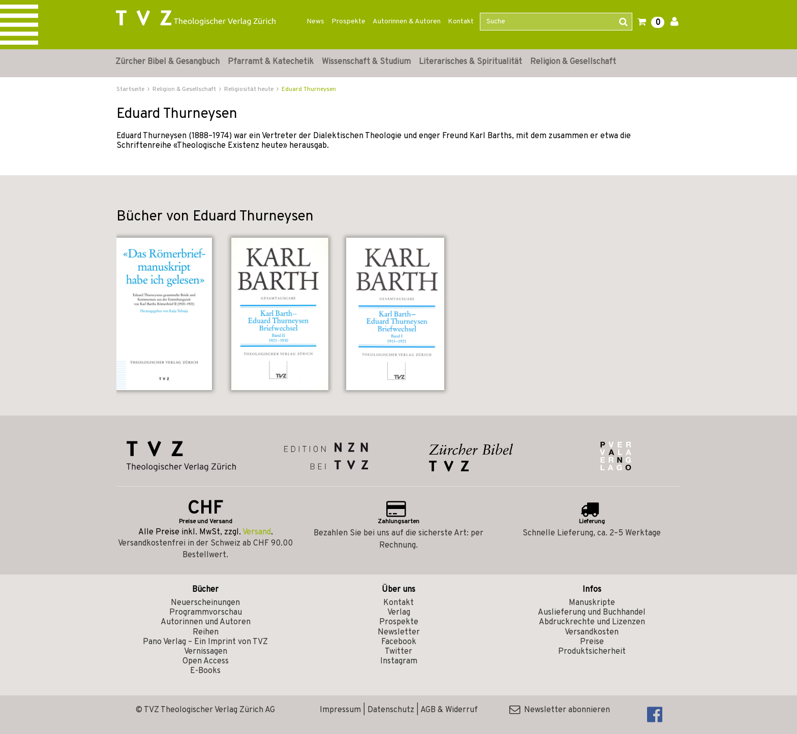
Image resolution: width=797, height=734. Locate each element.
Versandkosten (592, 632)
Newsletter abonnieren (559, 710)
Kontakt (461, 21)
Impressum (340, 710)
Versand (256, 532)
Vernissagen (205, 652)
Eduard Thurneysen (309, 89)
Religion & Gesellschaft (573, 62)
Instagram (398, 661)
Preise (592, 642)
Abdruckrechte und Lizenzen (592, 622)
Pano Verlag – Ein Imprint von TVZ (205, 642)
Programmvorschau (205, 613)
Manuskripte (592, 603)
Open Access (205, 661)
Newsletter (399, 632)
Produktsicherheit (592, 652)
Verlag (398, 613)
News (315, 21)
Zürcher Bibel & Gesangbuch (167, 62)
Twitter (398, 652)
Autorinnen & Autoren (407, 21)
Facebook (398, 642)
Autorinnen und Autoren (206, 622)
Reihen (206, 632)
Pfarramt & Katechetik (271, 62)
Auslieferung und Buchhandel (592, 613)
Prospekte (348, 21)
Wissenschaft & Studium (366, 62)
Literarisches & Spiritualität (470, 62)
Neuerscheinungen (205, 603)
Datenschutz (390, 710)
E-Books (205, 671)
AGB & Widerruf (449, 710)
